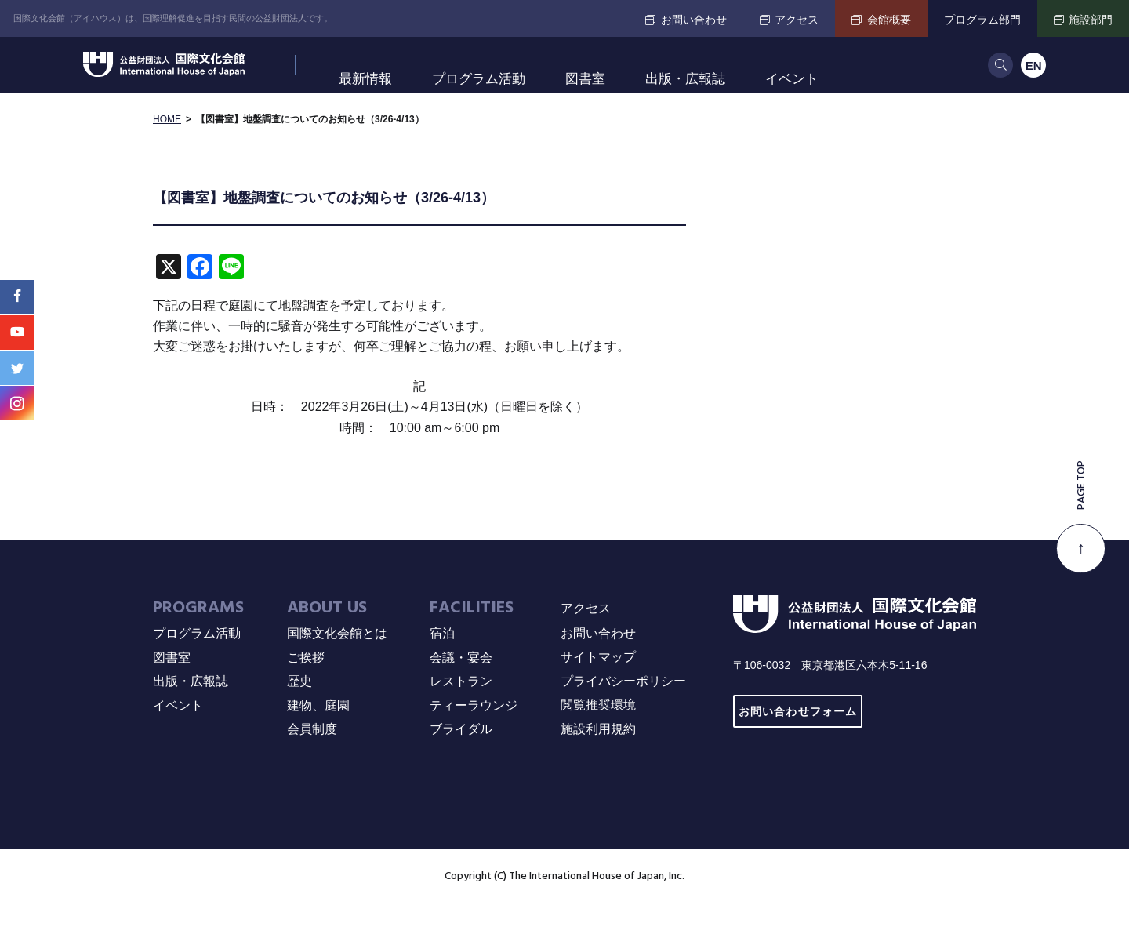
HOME (167, 149)
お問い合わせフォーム (798, 741)
